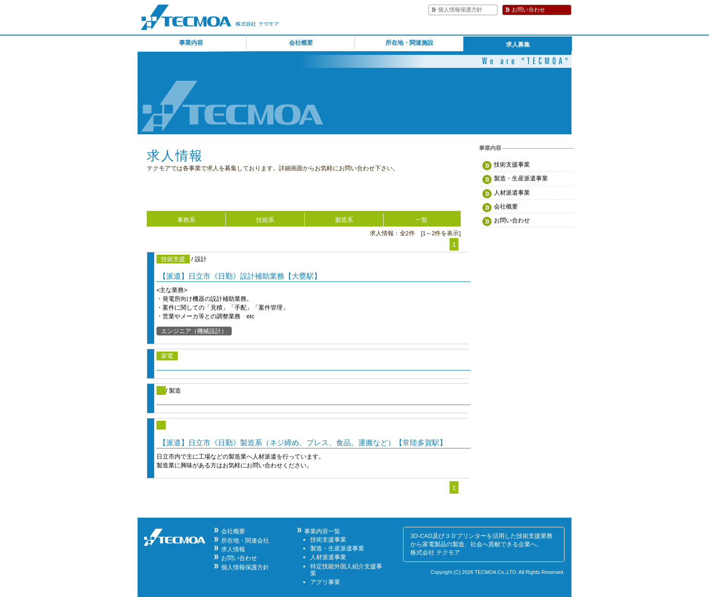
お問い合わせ (528, 9)
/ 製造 (313, 395)
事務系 (186, 219)
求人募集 (518, 44)
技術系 (265, 219)
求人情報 (233, 549)
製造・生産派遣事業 (515, 179)
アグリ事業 (325, 582)
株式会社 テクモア (435, 552)
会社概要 (301, 42)
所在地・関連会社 (245, 540)
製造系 (344, 219)
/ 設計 (313, 295)
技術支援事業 (506, 165)
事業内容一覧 (322, 531)
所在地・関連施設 (409, 42)
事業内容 (191, 42)
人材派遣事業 (506, 193)
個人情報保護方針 (460, 9)
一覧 (421, 219)
